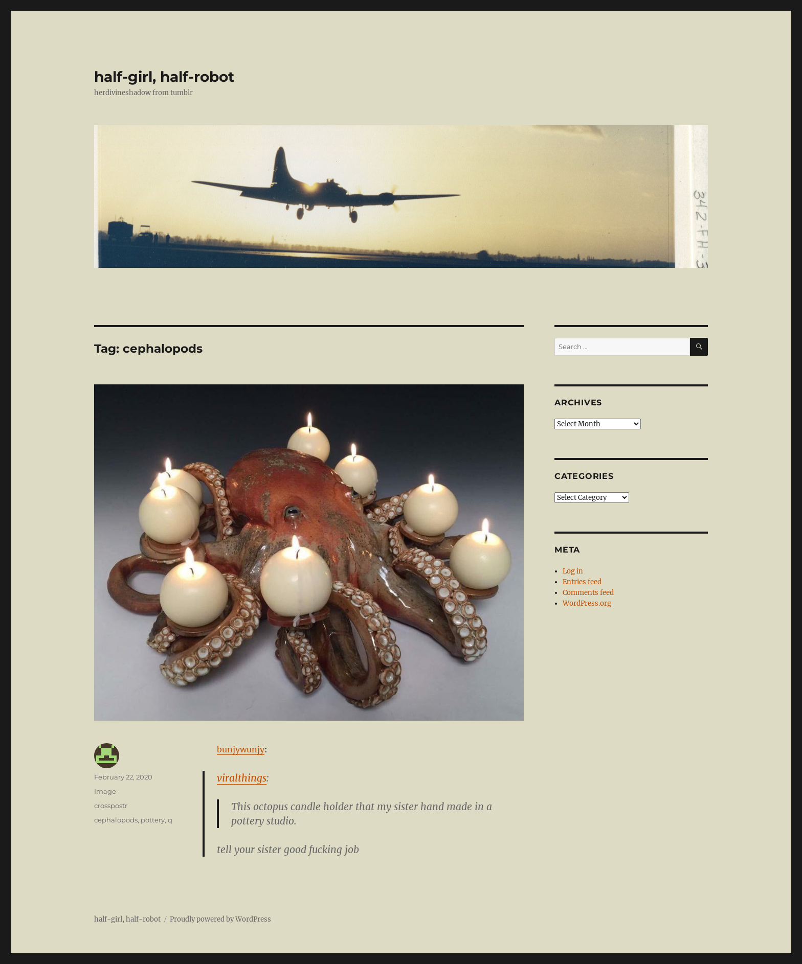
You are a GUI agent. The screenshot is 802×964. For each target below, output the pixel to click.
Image (105, 791)
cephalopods (116, 820)
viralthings (241, 778)
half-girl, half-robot (164, 76)
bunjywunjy (240, 749)
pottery (153, 820)
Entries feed (582, 582)
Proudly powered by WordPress (220, 919)
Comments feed (588, 592)
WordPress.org (587, 603)
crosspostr (110, 805)
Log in (573, 571)
